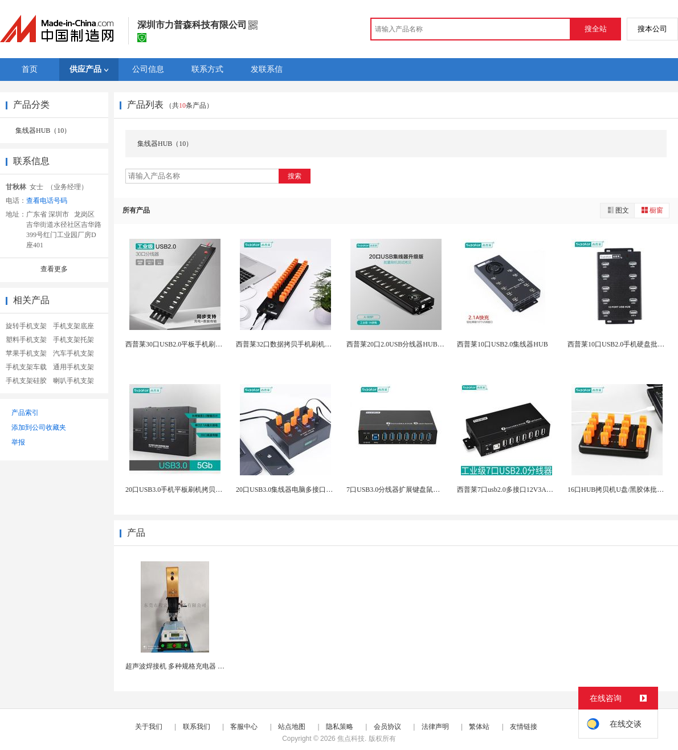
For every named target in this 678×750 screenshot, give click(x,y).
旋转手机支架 (26, 326)
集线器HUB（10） (43, 130)
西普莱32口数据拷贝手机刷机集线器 (290, 344)
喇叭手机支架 (73, 381)
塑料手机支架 (26, 340)
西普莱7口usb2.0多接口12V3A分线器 (512, 490)
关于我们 (148, 727)
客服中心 (244, 727)
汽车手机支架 (73, 353)
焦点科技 (351, 739)
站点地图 (291, 727)
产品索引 (25, 413)
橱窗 (651, 210)
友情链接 (523, 727)
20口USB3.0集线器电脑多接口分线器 (291, 490)
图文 (617, 210)
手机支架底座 (73, 326)
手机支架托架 (73, 340)
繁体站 (479, 727)
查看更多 (54, 269)
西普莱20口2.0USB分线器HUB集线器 (402, 344)
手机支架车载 (26, 367)
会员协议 (387, 727)
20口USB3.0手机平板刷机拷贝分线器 (180, 490)
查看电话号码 (46, 201)
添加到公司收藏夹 (38, 427)
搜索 (294, 176)
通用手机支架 (73, 367)
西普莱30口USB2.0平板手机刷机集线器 (184, 344)
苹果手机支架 (26, 353)
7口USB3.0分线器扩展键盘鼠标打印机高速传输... (419, 490)
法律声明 (435, 727)
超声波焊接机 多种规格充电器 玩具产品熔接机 (195, 666)
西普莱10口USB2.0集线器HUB (502, 344)
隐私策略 (339, 727)
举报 (18, 442)
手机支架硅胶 (26, 381)
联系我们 (196, 727)
